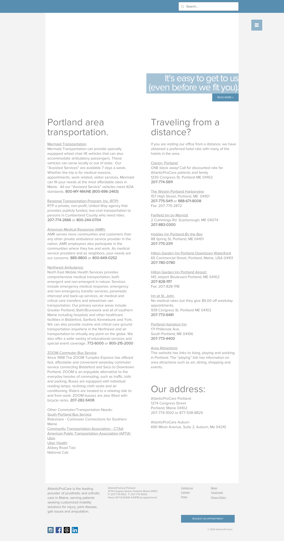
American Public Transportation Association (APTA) (89, 433)
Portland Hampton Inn (169, 324)
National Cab (57, 452)
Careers (185, 492)
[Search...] (208, 6)
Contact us (187, 487)
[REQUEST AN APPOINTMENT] (208, 519)
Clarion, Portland (164, 163)
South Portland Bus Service (69, 414)
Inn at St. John (162, 296)
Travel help (217, 492)
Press (184, 496)
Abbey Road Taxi (61, 448)
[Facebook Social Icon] (59, 530)
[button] (257, 25)
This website (161, 353)
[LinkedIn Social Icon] (75, 530)
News (214, 487)
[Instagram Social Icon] (51, 530)
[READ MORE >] (225, 97)
